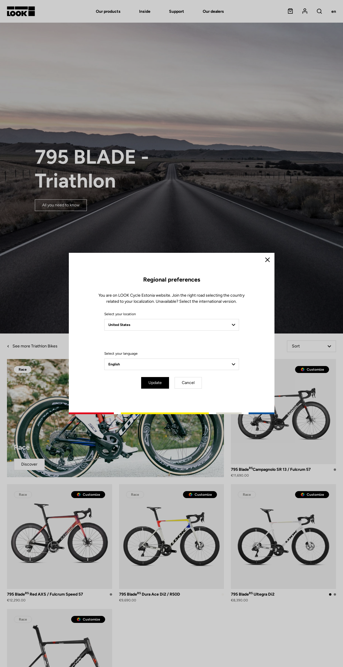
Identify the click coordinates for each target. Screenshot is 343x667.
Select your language (121, 353)
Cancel (188, 382)
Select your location (120, 314)
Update (155, 382)
